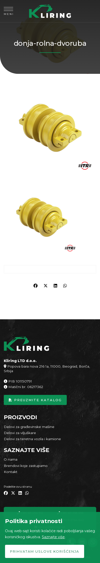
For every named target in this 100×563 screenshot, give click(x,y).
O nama (10, 459)
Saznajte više (53, 537)
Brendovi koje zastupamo (26, 466)
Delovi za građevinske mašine (29, 427)
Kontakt (10, 472)
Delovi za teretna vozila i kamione (32, 439)
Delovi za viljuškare (20, 433)
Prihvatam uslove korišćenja (44, 551)
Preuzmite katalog (35, 400)
